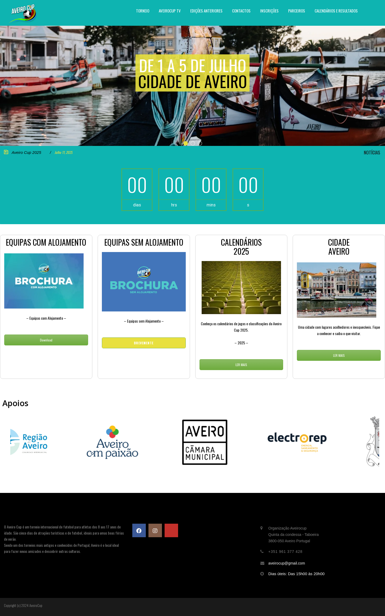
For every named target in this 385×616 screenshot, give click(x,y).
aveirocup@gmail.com (286, 563)
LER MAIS (241, 364)
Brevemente (143, 343)
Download (46, 340)
